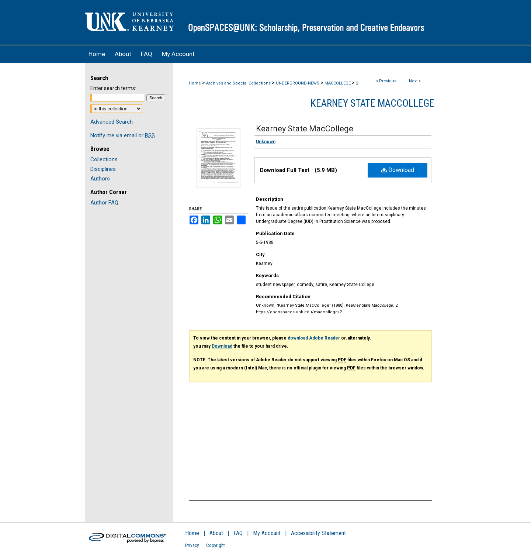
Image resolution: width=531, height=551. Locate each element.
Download (397, 169)
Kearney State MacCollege (372, 103)
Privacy (192, 545)
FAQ (238, 533)
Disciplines (103, 169)
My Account (267, 533)
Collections (104, 159)
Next (413, 81)
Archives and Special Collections (238, 83)
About (216, 533)
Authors (100, 178)
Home (195, 83)
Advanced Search (111, 121)
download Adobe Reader (314, 338)
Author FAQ (104, 202)
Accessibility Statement (318, 533)
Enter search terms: (113, 88)
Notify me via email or (122, 135)
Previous (387, 81)
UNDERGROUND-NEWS (297, 83)
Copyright (215, 545)
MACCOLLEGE (337, 83)
